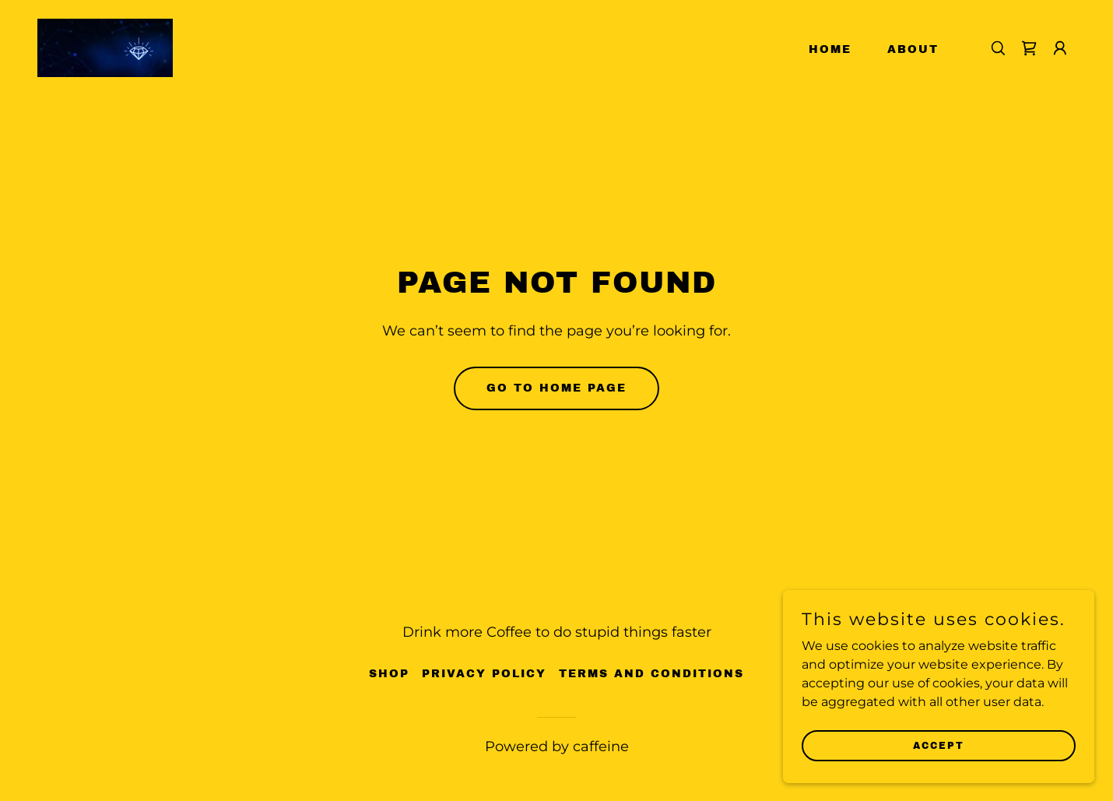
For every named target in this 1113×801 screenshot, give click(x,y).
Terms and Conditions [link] (651, 674)
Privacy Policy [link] (484, 674)
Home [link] (830, 49)
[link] (105, 47)
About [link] (913, 49)
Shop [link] (389, 674)
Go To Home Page (556, 388)
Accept (938, 745)
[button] (1060, 48)
